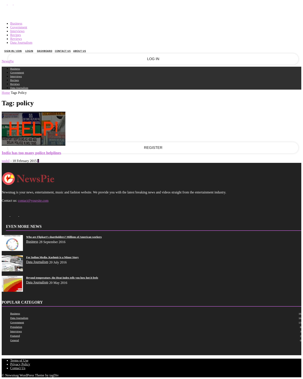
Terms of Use (19, 360)
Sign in (144, 12)
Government (18, 27)
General (14, 340)
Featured (15, 335)
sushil (6, 161)
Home (6, 92)
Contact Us (63, 50)
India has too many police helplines (31, 153)
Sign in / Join (13, 50)
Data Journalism (21, 42)
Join (161, 12)
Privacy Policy (20, 364)
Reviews (16, 39)
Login (29, 50)
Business (16, 23)
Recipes (15, 35)
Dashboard (44, 50)
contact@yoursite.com (33, 200)
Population (16, 326)
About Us (79, 50)
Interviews (17, 31)
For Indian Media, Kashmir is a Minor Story (52, 257)
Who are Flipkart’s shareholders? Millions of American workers (64, 236)
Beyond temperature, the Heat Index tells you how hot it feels (62, 277)
